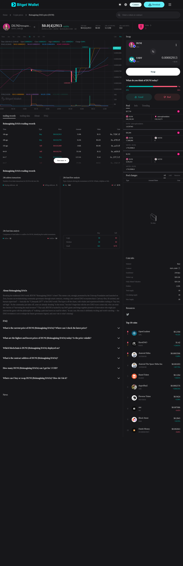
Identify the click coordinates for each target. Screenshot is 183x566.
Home (5, 15)
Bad (167, 97)
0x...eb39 (114, 151)
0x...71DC (114, 134)
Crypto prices (18, 15)
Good (139, 97)
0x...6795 (114, 140)
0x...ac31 (114, 146)
